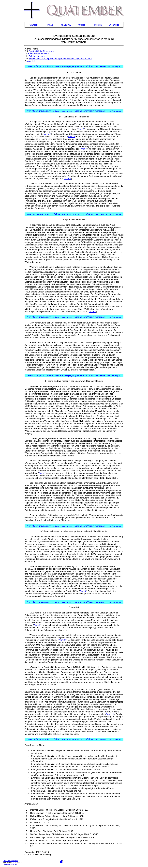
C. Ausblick (74, 607)
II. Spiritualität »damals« (74, 219)
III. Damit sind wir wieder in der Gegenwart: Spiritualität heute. (74, 381)
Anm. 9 (37, 625)
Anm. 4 (84, 149)
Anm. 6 (92, 311)
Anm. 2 (47, 134)
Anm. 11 (110, 714)
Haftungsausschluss (9, 864)
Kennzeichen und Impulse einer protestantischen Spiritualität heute (60, 58)
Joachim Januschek (10, 861)
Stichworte (114, 25)
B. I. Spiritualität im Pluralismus (74, 116)
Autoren (82, 25)
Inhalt (50, 25)
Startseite (34, 25)
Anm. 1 (81, 129)
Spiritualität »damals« (38, 53)
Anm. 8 (83, 591)
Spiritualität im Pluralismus (41, 51)
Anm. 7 (42, 473)
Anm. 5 (67, 178)
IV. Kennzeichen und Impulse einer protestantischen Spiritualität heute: (73, 531)
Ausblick (31, 61)
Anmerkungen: (32, 804)
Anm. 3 (71, 136)
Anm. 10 (63, 640)
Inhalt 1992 (65, 25)
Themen (98, 25)
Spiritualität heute (37, 56)
